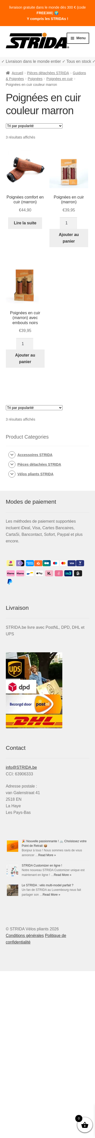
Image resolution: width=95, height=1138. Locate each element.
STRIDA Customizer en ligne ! (42, 865)
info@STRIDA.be (21, 767)
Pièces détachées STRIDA (48, 73)
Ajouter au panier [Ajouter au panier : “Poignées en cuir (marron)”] (69, 237)
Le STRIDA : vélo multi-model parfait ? (47, 885)
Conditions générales (25, 935)
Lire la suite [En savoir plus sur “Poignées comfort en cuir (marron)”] (25, 223)
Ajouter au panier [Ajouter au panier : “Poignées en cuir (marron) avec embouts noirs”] (25, 358)
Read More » (47, 855)
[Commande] (34, 125)
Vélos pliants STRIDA (35, 474)
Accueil (17, 73)
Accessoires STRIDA (35, 455)
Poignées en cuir (59, 79)
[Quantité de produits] (68, 223)
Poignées (35, 79)
